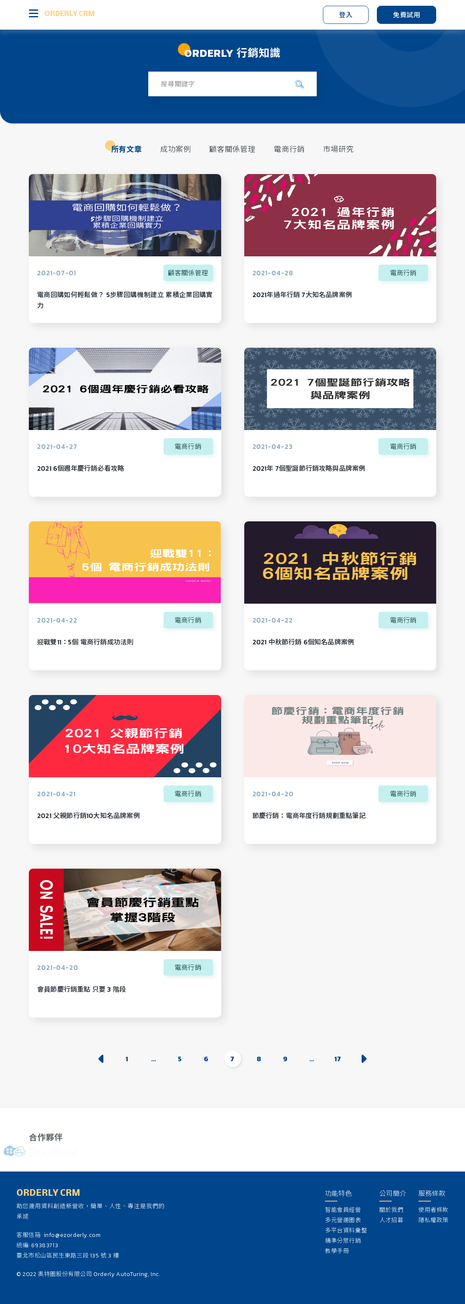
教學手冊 (337, 1251)
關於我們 (391, 1210)
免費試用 (406, 15)
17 (337, 1059)
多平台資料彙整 (346, 1230)
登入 (346, 15)
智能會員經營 (343, 1210)
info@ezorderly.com (72, 1235)
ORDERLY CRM (69, 14)
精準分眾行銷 (343, 1241)
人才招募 (391, 1220)
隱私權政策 (433, 1220)
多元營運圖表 (343, 1220)
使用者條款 (433, 1210)
